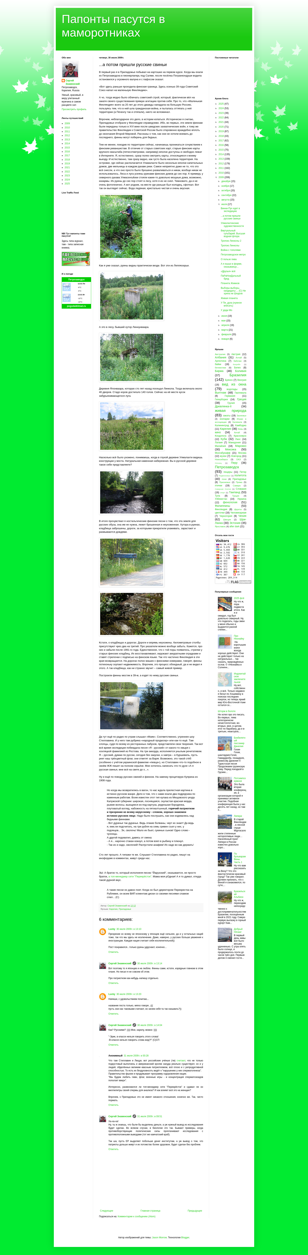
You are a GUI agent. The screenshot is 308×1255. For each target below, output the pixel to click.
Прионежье (224, 482)
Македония (234, 442)
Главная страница (150, 1210)
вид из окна (234, 384)
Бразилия (237, 375)
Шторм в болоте (227, 711)
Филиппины (222, 505)
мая (223, 320)
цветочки (220, 512)
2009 (67, 123)
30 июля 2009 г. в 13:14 (149, 963)
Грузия (231, 403)
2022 (67, 171)
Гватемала (240, 392)
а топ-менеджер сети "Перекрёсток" (129, 876)
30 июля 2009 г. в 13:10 (128, 929)
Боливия (240, 371)
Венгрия (241, 380)
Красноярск (240, 435)
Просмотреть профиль (74, 109)
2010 (67, 127)
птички (218, 485)
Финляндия (221, 509)
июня (224, 316)
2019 (67, 163)
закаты (226, 415)
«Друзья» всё (228, 271)
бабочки (237, 361)
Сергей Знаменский (119, 963)
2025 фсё (239, 598)
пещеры (228, 472)
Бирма (219, 371)
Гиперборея (221, 399)
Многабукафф (222, 453)
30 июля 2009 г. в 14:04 (149, 1025)
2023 (67, 175)
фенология (230, 502)
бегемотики (220, 367)
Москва (242, 453)
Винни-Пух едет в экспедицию (230, 210)
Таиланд (234, 492)
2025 (67, 183)
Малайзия (220, 446)
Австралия (220, 354)
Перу (234, 462)
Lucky (111, 929)
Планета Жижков (230, 283)
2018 (67, 159)
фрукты (238, 509)
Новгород (236, 456)
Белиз (237, 367)
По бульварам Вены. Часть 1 (240, 858)
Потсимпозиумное (240, 779)
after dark (234, 526)
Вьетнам (220, 392)
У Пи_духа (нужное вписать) (231, 304)
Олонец (218, 463)
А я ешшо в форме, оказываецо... (231, 265)
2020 (222, 126)
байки (218, 364)
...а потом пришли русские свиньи (230, 217)
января (225, 339)
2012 (67, 135)
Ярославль (220, 526)
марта (225, 329)
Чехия (242, 515)
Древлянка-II (223, 406)
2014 (67, 143)
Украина (241, 499)
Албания (220, 357)
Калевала (237, 422)
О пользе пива (228, 259)
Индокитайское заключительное (240, 678)
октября (226, 190)
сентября (226, 195)
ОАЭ (238, 459)
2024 (67, 179)
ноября (225, 186)
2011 (67, 131)
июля (224, 204)
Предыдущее (195, 1210)
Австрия (235, 354)
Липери (238, 816)
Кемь (240, 429)
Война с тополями (231, 250)
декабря (226, 181)
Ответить (113, 952)
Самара (236, 485)
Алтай (239, 357)
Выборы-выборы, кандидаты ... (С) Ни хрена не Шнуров (233, 291)
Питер (243, 472)
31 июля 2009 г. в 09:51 (149, 1116)
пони (224, 479)
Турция (235, 496)
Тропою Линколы (230, 245)
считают (181, 1060)
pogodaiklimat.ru (76, 306)
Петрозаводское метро (233, 254)
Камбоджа (240, 425)
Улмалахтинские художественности (232, 224)
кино (218, 432)
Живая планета (229, 298)
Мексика (230, 449)
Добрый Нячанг (238, 930)
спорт (222, 492)
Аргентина (220, 361)
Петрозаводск (76, 279)
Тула (217, 495)
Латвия (219, 442)
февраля (226, 334)
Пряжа (239, 482)
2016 (67, 151)
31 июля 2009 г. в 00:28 (136, 1055)
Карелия (113, 909)
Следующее (106, 1210)
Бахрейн (236, 364)
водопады (232, 389)
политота (240, 475)
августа (225, 199)
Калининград (222, 425)
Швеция (227, 519)
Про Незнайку (239, 637)
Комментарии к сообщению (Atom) (136, 1216)
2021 (67, 167)
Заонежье (241, 415)
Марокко (240, 445)
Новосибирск (221, 459)
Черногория (225, 516)
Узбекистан (221, 499)
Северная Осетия (223, 489)
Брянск (229, 380)
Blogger (185, 1237)
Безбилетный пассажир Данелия (240, 742)
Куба (224, 439)
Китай (237, 432)
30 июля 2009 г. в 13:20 (128, 994)
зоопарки (225, 419)
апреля (225, 325)
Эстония (234, 522)
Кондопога (220, 435)
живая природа (230, 411)
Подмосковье (224, 476)
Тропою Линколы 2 (231, 240)
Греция (241, 399)
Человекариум (238, 512)
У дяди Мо (226, 310)
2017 (67, 155)
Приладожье (125, 909)
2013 (67, 139)
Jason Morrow (159, 1237)
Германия (230, 396)
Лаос (238, 439)
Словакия (241, 489)
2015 (67, 147)
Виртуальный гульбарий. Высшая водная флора (233, 233)
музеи (223, 456)
